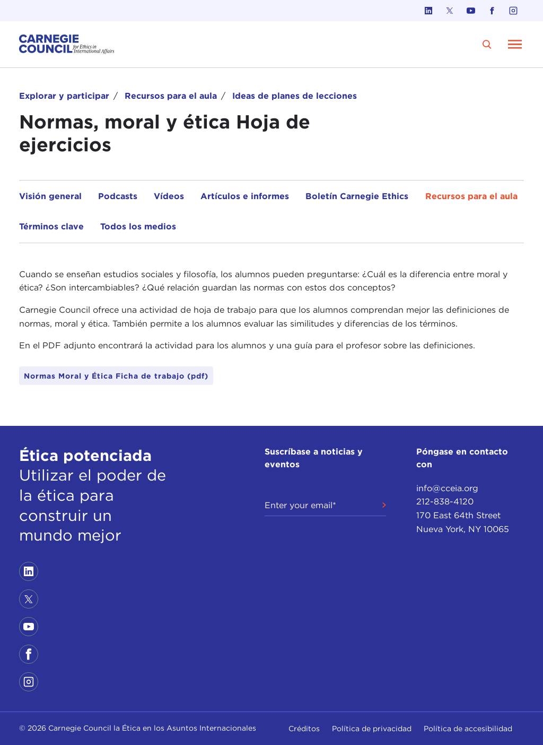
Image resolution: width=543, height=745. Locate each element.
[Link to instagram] (513, 10)
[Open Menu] (514, 44)
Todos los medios (138, 226)
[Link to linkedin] (428, 10)
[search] (487, 44)
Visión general (50, 196)
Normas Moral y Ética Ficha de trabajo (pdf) (116, 376)
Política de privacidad (371, 728)
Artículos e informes (244, 196)
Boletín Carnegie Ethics (356, 196)
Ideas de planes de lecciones (294, 96)
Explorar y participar (64, 96)
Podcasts (117, 196)
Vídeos (169, 196)
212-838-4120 (445, 501)
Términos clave (51, 226)
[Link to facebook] (492, 10)
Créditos (304, 728)
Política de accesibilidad (468, 728)
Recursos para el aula (171, 96)
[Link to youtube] (470, 10)
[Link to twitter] (449, 10)
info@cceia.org (447, 488)
